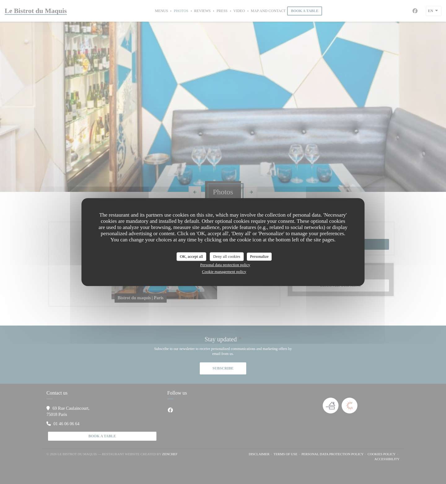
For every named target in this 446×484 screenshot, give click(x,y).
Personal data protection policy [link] (225, 264)
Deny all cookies (226, 256)
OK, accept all (191, 256)
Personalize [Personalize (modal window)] (259, 256)
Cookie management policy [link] (224, 271)
